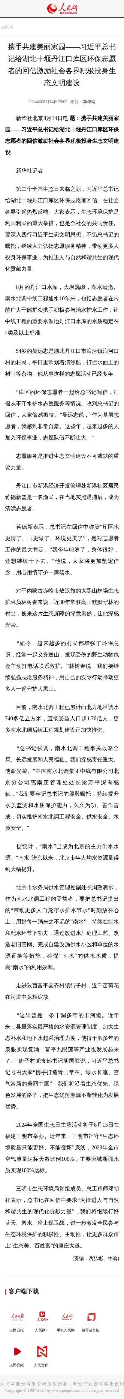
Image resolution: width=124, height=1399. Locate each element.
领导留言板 (91, 1319)
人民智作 (42, 1354)
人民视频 (17, 1354)
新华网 (89, 102)
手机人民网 (66, 1319)
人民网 (7, 27)
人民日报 (17, 1319)
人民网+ (42, 1319)
